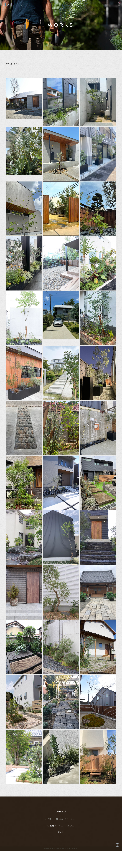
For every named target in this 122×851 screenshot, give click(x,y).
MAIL (61, 832)
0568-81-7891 (61, 825)
